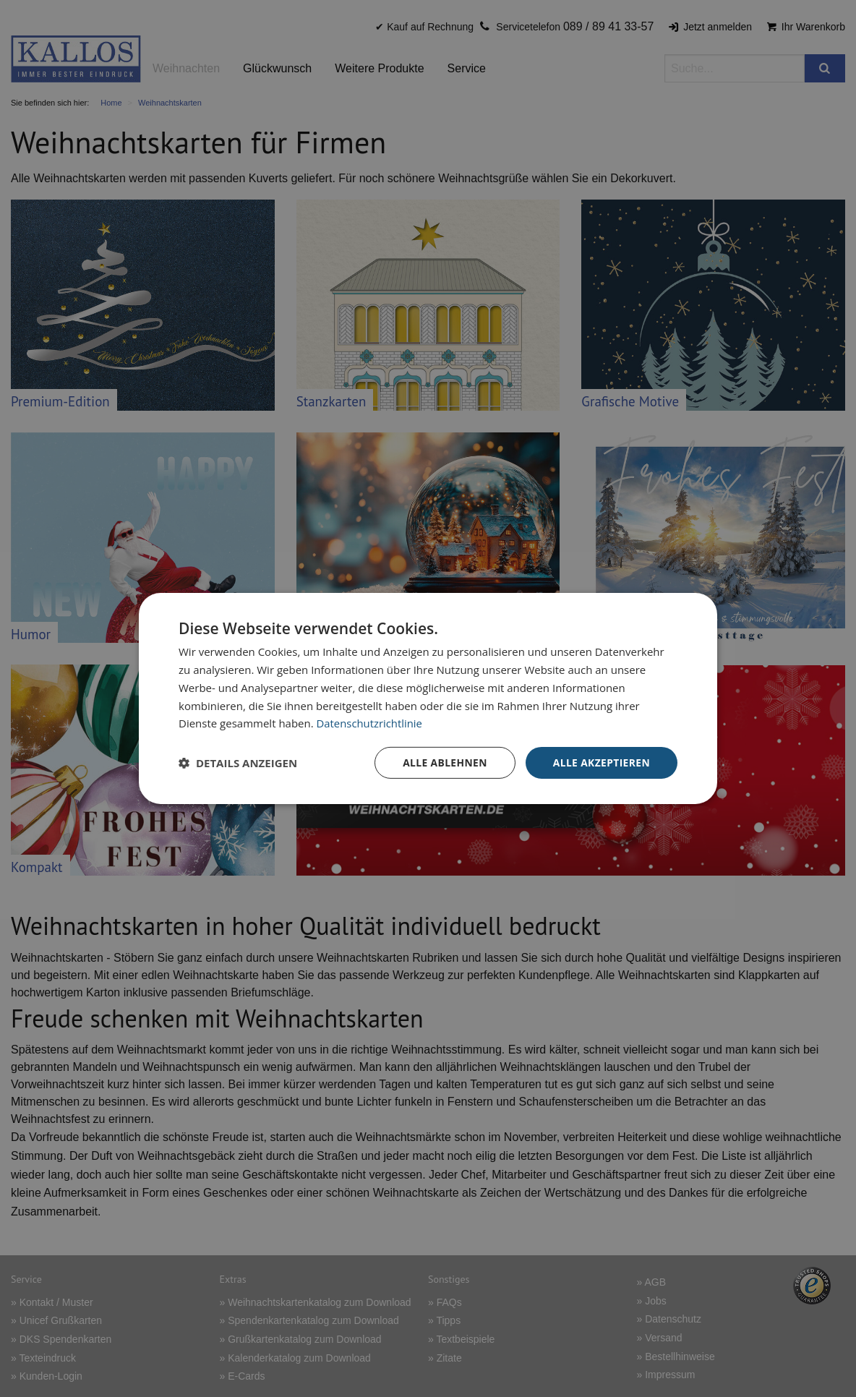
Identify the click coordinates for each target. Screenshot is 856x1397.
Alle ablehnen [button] (443, 762)
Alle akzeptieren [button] (601, 762)
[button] (238, 762)
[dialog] (428, 699)
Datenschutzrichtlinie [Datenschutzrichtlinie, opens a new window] (370, 723)
